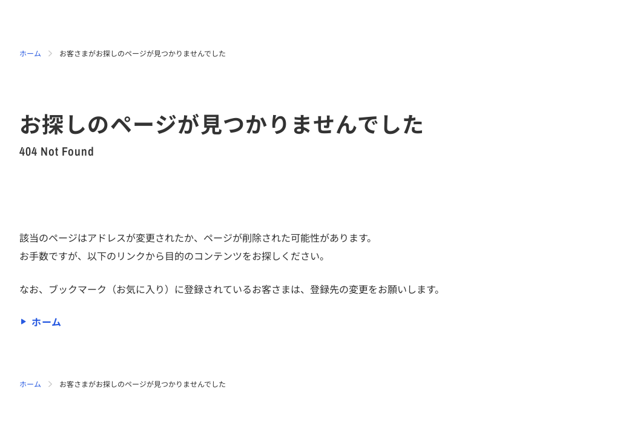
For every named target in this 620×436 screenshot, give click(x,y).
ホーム (30, 53)
